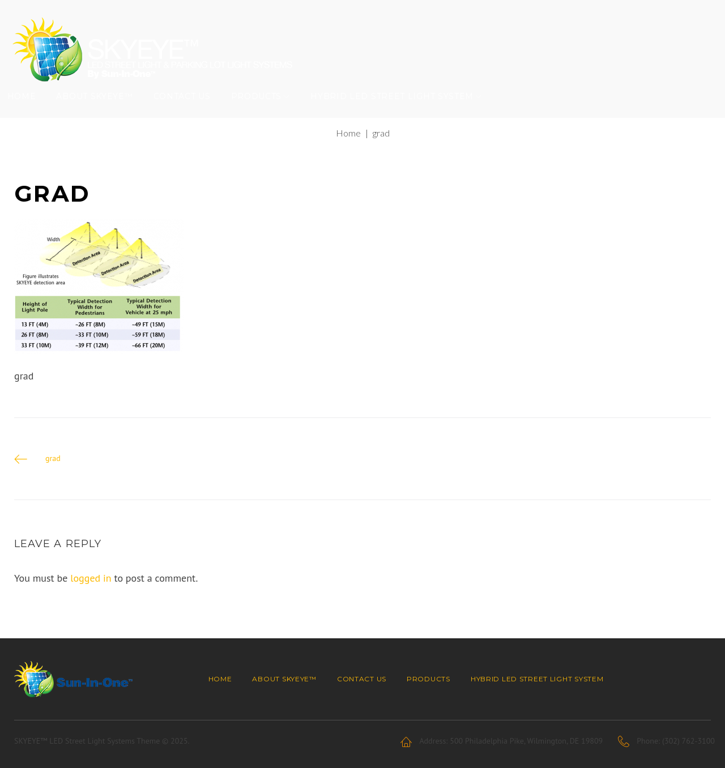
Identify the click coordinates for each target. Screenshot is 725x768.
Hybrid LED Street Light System (399, 110)
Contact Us (189, 110)
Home (28, 110)
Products (263, 110)
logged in (91, 596)
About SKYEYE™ (101, 110)
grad (53, 477)
